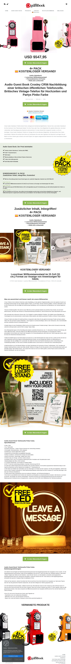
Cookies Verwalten (19, 659)
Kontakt (36, 10)
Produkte (28, 10)
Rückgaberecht (60, 662)
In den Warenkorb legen (35, 63)
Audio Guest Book (16, 10)
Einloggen (60, 10)
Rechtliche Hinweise (48, 10)
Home (6, 10)
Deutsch (35, 12)
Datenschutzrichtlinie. (15, 652)
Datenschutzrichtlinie (58, 660)
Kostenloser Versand (58, 659)
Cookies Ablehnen (7, 659)
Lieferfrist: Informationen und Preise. (35, 112)
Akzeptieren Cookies (13, 656)
